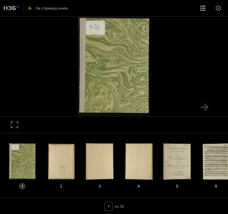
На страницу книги (47, 8)
